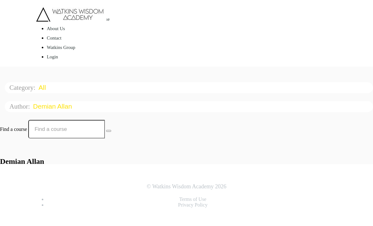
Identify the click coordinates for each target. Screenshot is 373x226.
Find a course (13, 129)
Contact (54, 37)
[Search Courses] (108, 131)
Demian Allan (53, 106)
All (43, 87)
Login (52, 56)
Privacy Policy (193, 204)
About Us (56, 28)
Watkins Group (61, 47)
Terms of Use (192, 199)
